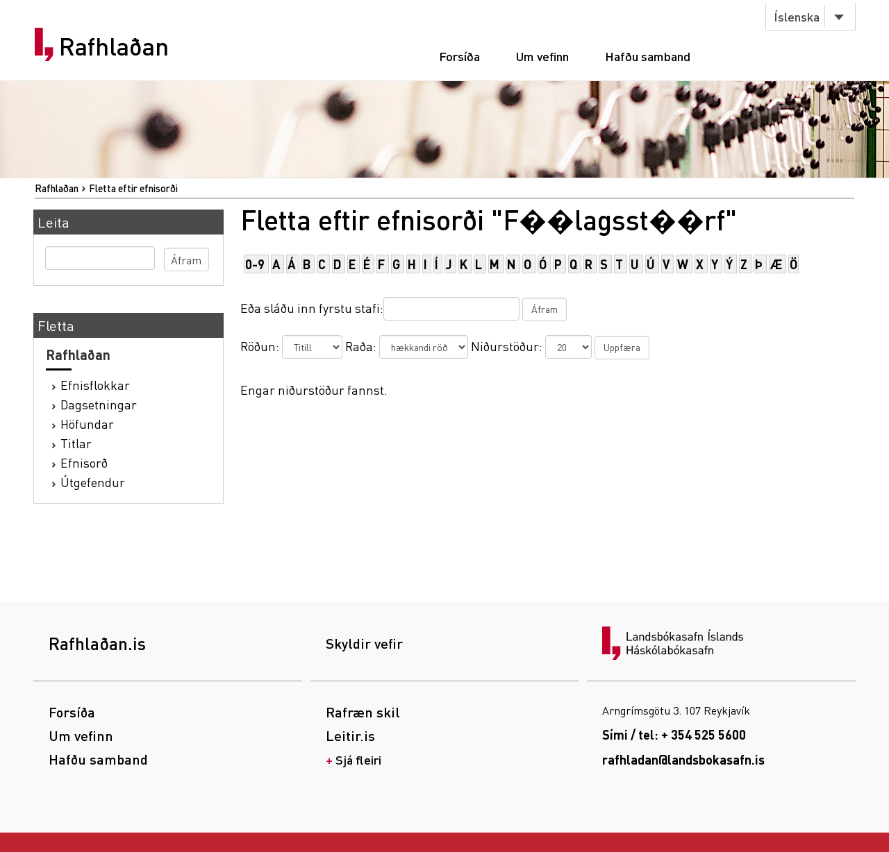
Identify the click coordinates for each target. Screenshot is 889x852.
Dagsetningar (98, 404)
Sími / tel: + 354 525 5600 (674, 734)
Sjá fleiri (358, 759)
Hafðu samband (647, 56)
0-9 (255, 264)
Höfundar (87, 424)
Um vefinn (542, 56)
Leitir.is (350, 735)
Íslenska (797, 16)
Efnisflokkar (95, 385)
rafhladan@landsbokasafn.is (683, 759)
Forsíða (459, 56)
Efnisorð (84, 462)
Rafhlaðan (114, 46)
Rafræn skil (363, 712)
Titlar (76, 443)
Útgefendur (92, 482)
